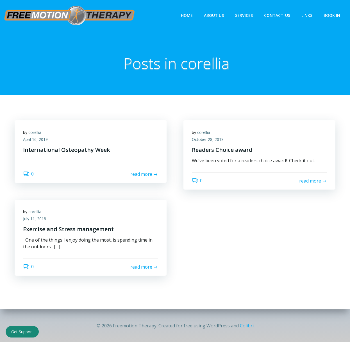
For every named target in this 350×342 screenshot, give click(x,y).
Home (187, 15)
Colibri (247, 326)
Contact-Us (277, 15)
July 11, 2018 (34, 218)
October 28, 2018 (208, 139)
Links (306, 15)
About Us (214, 15)
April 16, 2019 (35, 139)
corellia (34, 132)
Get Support (22, 331)
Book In (332, 15)
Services (244, 15)
